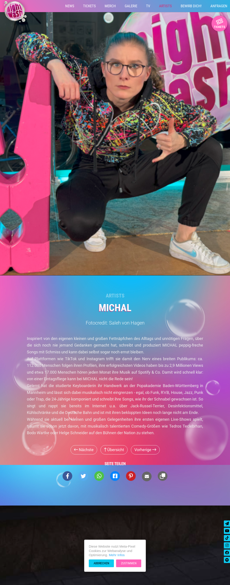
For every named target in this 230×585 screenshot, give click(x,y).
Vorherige (145, 449)
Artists (165, 6)
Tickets (89, 6)
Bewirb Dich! (191, 6)
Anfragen (218, 6)
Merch (110, 6)
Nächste (84, 449)
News (69, 6)
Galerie (131, 6)
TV (148, 6)
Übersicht (114, 449)
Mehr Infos (117, 555)
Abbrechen (101, 563)
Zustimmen (129, 563)
